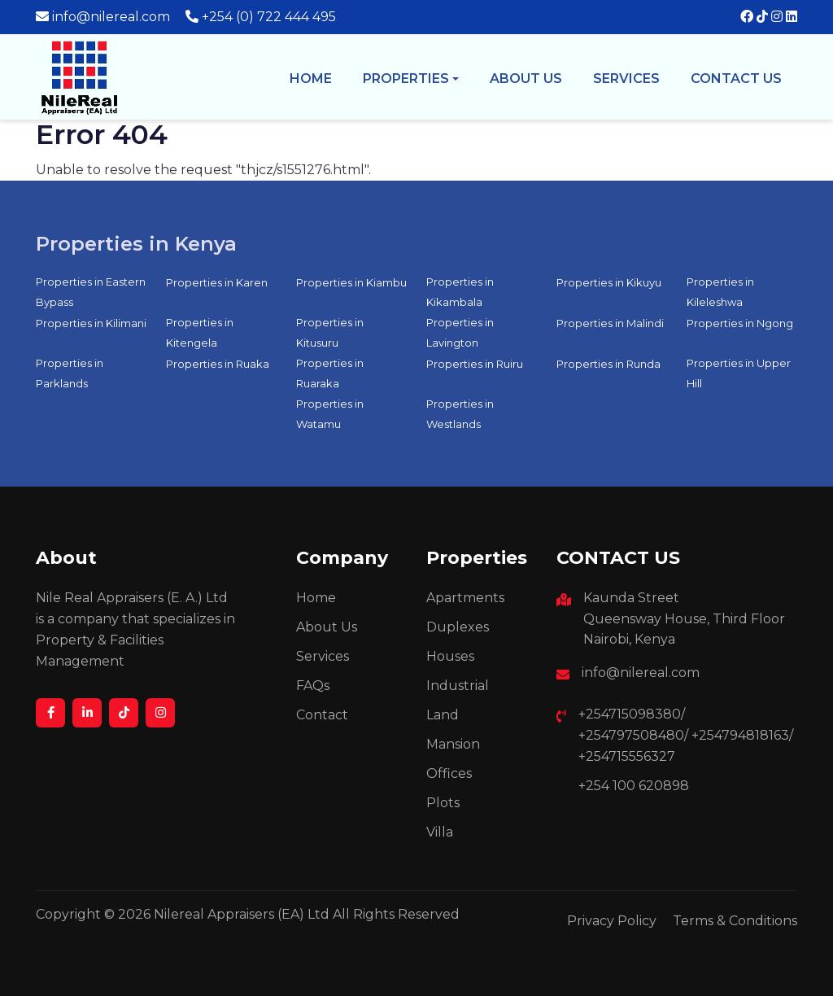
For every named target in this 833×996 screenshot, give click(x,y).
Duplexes (457, 627)
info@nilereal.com (111, 16)
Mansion (453, 744)
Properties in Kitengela (199, 332)
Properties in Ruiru (474, 363)
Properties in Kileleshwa (720, 291)
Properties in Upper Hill (739, 373)
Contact (322, 715)
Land (442, 715)
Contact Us (736, 78)
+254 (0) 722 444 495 (269, 16)
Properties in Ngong (740, 323)
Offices (449, 773)
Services (626, 78)
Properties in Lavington (460, 332)
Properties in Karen (217, 282)
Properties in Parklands (69, 373)
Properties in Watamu (330, 413)
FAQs (312, 685)
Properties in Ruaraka (330, 373)
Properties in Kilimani (91, 323)
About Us (326, 627)
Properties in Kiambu (351, 282)
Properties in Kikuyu (608, 282)
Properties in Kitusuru (330, 332)
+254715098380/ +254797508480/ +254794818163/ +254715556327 (685, 735)
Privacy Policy (611, 920)
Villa (439, 832)
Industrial (457, 685)
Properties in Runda (608, 363)
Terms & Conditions (735, 920)
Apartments (465, 597)
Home (311, 78)
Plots (443, 802)
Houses (450, 656)
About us (526, 78)
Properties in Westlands (460, 413)
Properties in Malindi (610, 323)
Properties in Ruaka (217, 363)
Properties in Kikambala (460, 291)
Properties (406, 78)
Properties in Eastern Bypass (91, 291)
